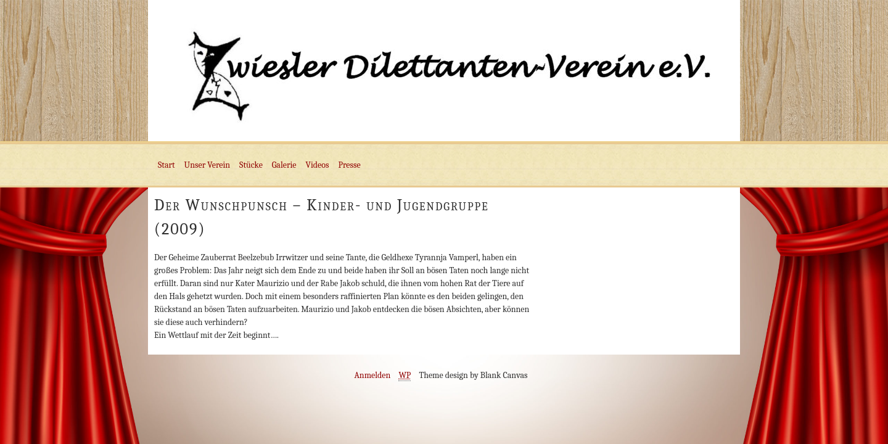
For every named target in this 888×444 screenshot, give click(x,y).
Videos (317, 165)
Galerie (284, 165)
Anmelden (372, 375)
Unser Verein (207, 165)
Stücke (251, 165)
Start (166, 165)
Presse (349, 165)
